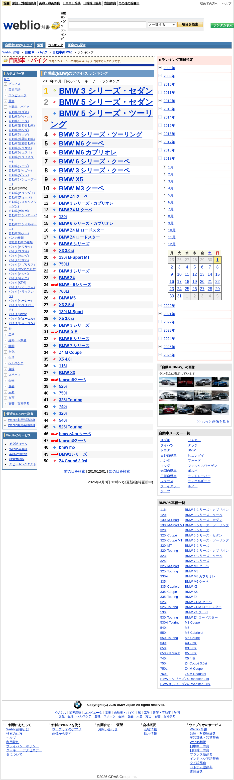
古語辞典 (110, 3)
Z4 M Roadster (195, 674)
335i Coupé (168, 592)
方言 (11, 397)
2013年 (169, 109)
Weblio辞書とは (17, 729)
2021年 (169, 314)
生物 (11, 380)
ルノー (193, 486)
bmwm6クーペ (72, 380)
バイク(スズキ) (19, 251)
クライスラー (170, 486)
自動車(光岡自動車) (22, 139)
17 (179, 281)
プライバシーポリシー (22, 746)
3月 (171, 181)
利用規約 (12, 742)
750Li (64, 264)
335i (163, 581)
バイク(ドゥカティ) (22, 287)
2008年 (169, 68)
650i (163, 648)
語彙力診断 (16, 459)
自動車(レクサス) (20, 148)
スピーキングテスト (22, 464)
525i (63, 386)
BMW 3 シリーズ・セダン (106, 90)
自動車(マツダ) (19, 134)
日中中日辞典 (72, 3)
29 (217, 289)
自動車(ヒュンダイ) (22, 193)
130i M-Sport (71, 312)
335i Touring (169, 597)
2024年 (169, 339)
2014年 (169, 117)
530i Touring (169, 617)
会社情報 (150, 729)
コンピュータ (17, 95)
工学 (11, 334)
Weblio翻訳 (198, 742)
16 (171, 281)
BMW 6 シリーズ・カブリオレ (86, 223)
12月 (172, 244)
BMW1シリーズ (73, 454)
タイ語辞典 (198, 763)
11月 (172, 237)
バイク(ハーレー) (20, 300)
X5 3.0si (66, 318)
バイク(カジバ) (19, 273)
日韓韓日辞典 (92, 3)
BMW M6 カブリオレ (88, 152)
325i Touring (71, 400)
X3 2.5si (66, 305)
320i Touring (169, 550)
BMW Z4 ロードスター (79, 237)
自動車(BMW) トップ (18, 45)
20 (202, 281)
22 (217, 281)
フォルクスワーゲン (202, 466)
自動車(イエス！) (20, 152)
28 (210, 289)
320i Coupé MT (171, 540)
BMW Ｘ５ (68, 332)
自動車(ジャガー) (20, 170)
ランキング (55, 45)
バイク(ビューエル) (22, 318)
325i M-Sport (169, 566)
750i (63, 393)
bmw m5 (67, 447)
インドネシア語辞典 (204, 759)
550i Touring (169, 638)
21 (210, 281)
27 (202, 289)
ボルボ (193, 471)
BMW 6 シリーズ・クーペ (94, 161)
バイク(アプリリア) (22, 264)
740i (63, 406)
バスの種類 (16, 238)
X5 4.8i (65, 359)
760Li (64, 291)
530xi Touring (170, 622)
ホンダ (165, 460)
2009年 (169, 76)
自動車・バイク (36, 52)
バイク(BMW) (18, 314)
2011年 (169, 93)
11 (187, 274)
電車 (11, 101)
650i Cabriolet (170, 653)
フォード (194, 460)
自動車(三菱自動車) (22, 143)
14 (210, 274)
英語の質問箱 (18, 454)
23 (171, 289)
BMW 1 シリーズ (74, 271)
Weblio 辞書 (10, 52)
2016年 (169, 134)
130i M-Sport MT (74, 257)
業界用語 (14, 89)
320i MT (166, 545)
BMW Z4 (67, 278)
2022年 (169, 322)
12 (194, 274)
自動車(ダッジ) (19, 175)
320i (63, 413)
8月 (171, 216)
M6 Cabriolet (194, 633)
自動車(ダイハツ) (20, 116)
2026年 (169, 355)
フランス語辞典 (201, 754)
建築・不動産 (17, 340)
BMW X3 (67, 373)
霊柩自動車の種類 (21, 242)
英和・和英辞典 (49, 3)
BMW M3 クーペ (81, 188)
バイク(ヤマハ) (19, 260)
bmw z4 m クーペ (75, 434)
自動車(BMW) (62, 52)
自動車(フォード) (20, 197)
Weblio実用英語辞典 (21, 425)
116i (63, 366)
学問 (11, 346)
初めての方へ (209, 3)
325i (163, 561)
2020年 (169, 306)
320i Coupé (168, 535)
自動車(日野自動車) (22, 125)
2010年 (169, 84)
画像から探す (76, 45)
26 (194, 289)
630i (163, 643)
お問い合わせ (107, 729)
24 (179, 289)
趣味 (11, 369)
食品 (11, 386)
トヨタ (165, 450)
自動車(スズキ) (19, 112)
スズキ (165, 440)
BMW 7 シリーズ (74, 346)
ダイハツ (166, 445)
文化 (11, 352)
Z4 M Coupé (70, 352)
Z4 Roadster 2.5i (197, 679)
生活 (11, 357)
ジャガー (194, 440)
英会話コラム (18, 444)
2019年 (169, 158)
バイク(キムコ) (19, 278)
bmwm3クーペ (72, 440)
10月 (172, 230)
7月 (171, 209)
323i (163, 556)
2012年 (169, 101)
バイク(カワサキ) (20, 247)
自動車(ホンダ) (19, 130)
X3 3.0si (66, 251)
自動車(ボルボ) (19, 211)
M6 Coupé (192, 638)
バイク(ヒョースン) (22, 323)
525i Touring (71, 427)
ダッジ (193, 445)
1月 (171, 167)
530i (163, 612)
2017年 (169, 142)
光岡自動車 (168, 471)
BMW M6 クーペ (81, 143)
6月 (171, 202)
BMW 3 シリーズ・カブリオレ (86, 203)
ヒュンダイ (196, 455)
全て (7, 79)
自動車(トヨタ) (19, 121)
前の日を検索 (74, 471)
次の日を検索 (119, 471)
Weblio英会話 (18, 449)
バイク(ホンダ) (19, 256)
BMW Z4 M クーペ (75, 210)
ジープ (165, 491)
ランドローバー (199, 476)
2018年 (169, 150)
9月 (171, 223)
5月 (171, 195)
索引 (40, 45)
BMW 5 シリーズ (74, 339)
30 (171, 296)
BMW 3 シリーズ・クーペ (94, 170)
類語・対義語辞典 (24, 3)
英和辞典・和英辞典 (204, 738)
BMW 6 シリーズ (74, 244)
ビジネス (14, 84)
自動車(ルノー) (19, 233)
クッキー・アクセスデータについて (24, 752)
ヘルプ (226, 3)
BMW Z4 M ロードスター (81, 230)
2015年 (169, 126)
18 (187, 281)
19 (194, 281)
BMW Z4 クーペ (73, 196)
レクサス (166, 481)
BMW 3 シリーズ (74, 325)
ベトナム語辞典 (201, 767)
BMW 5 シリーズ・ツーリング (207, 540)
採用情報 (150, 733)
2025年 (169, 347)
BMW (192, 450)
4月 (171, 188)
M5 (187, 628)
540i (63, 420)
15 (217, 274)
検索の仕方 (14, 733)
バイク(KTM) (17, 282)
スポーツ (14, 375)
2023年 (169, 330)
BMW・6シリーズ (75, 284)
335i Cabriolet (170, 586)
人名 (11, 392)
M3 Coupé (192, 622)
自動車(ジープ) (19, 166)
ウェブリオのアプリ (66, 729)
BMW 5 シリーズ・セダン (106, 102)
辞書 (6, 3)
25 (187, 289)
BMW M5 (67, 298)
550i (163, 633)
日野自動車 (168, 455)
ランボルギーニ (199, 481)
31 (179, 296)
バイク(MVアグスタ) (22, 269)
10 (179, 274)
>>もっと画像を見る (213, 421)
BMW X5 (71, 179)
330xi (164, 576)
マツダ (165, 466)
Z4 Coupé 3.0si (73, 461)
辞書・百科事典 (18, 403)
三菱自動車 (168, 476)
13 (202, 274)
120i (63, 217)
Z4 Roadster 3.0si (198, 684)
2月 (171, 174)
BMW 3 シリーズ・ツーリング (100, 134)
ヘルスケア (15, 363)
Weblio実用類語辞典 (21, 420)
